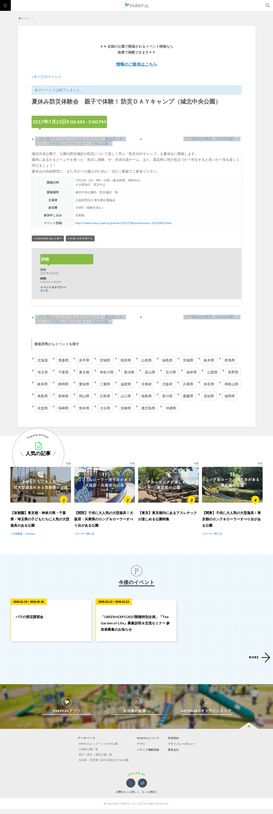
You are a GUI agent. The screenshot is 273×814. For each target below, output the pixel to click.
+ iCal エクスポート (80, 238)
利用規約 (174, 743)
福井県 (191, 372)
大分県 (105, 408)
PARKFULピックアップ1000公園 (96, 748)
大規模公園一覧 (85, 754)
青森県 (63, 360)
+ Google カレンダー (48, 238)
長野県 (233, 372)
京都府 (146, 384)
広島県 (105, 396)
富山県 (150, 372)
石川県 (171, 372)
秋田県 (126, 360)
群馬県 (230, 360)
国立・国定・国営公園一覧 (93, 759)
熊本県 (84, 408)
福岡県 (230, 396)
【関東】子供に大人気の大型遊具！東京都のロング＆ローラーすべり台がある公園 (231, 524)
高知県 (209, 396)
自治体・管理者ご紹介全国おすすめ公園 (102, 765)
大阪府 (167, 384)
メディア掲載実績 (148, 754)
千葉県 (63, 372)
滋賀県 (126, 384)
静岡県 (63, 384)
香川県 (167, 396)
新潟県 (129, 372)
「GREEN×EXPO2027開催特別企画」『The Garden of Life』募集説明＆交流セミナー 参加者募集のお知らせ (135, 628)
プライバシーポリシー (183, 748)
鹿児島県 (148, 408)
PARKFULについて (148, 743)
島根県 (63, 396)
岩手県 (84, 360)
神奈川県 (107, 372)
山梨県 (212, 372)
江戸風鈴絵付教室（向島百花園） (213, 138)
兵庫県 (188, 384)
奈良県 (209, 384)
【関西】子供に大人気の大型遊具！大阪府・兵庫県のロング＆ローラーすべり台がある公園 (103, 524)
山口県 (126, 396)
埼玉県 (42, 372)
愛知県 (84, 384)
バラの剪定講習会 (29, 622)
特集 (68, 463)
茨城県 (188, 360)
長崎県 (63, 408)
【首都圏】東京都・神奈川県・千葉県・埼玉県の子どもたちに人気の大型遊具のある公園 (39, 524)
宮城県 (105, 360)
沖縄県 (171, 408)
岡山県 (84, 396)
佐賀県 (42, 408)
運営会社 (174, 754)
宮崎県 (126, 408)
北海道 (42, 360)
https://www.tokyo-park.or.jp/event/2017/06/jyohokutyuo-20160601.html (124, 223)
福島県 (167, 360)
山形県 (146, 360)
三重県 (105, 384)
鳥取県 (42, 396)
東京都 (44, 290)
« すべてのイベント (46, 77)
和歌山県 (231, 384)
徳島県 (146, 396)
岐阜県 (42, 384)
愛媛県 (188, 396)
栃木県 (209, 360)
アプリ (140, 748)
